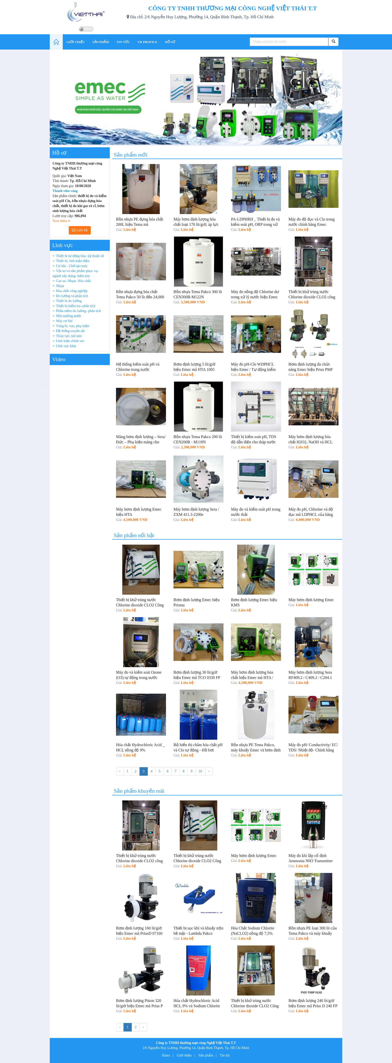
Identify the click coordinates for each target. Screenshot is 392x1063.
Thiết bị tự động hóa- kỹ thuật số (80, 256)
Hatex (166, 1055)
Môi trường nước (69, 316)
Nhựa (60, 286)
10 (200, 771)
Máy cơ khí (64, 321)
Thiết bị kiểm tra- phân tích (75, 306)
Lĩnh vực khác (66, 346)
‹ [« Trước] (119, 771)
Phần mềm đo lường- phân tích (78, 311)
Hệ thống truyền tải (70, 331)
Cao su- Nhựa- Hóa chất (73, 281)
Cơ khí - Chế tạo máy (72, 266)
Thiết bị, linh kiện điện (72, 261)
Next (346, 97)
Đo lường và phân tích (72, 296)
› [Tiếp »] (209, 771)
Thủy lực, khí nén (69, 336)
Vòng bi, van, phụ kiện (72, 326)
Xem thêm (61, 221)
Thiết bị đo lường (69, 301)
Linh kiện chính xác (70, 341)
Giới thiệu (184, 1055)
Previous (46, 97)
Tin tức (225, 1055)
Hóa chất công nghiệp (72, 291)
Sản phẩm (205, 1055)
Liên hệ (80, 230)
